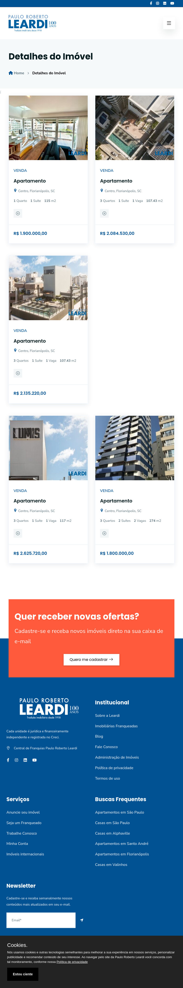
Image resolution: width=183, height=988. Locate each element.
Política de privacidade (114, 767)
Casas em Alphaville (112, 833)
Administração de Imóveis (117, 757)
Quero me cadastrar (91, 659)
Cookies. (17, 945)
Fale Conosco (106, 747)
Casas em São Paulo (112, 822)
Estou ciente (23, 974)
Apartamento (30, 181)
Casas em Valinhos (111, 864)
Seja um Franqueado (23, 822)
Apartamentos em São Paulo (119, 812)
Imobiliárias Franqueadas (116, 726)
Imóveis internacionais (25, 854)
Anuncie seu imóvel (23, 812)
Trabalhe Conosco (21, 833)
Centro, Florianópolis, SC (34, 191)
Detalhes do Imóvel (50, 73)
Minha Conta (17, 843)
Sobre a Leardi (107, 715)
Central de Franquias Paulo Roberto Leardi (45, 748)
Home (19, 73)
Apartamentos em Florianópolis (122, 854)
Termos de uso (107, 778)
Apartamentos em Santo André (121, 843)
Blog (99, 736)
